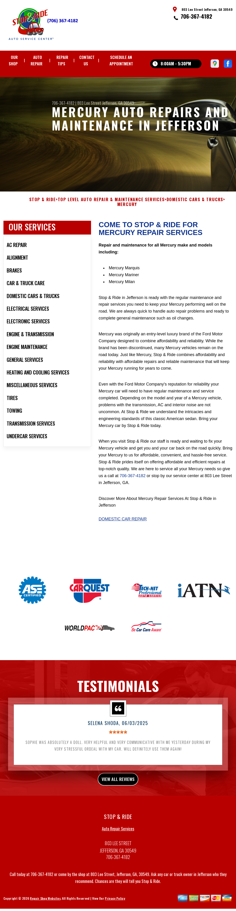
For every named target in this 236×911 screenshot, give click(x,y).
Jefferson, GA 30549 (118, 103)
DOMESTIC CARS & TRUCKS (195, 205)
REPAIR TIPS (62, 60)
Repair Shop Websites (45, 906)
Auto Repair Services (118, 837)
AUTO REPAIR (36, 60)
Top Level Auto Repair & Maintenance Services (111, 205)
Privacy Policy (115, 906)
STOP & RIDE (42, 205)
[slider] (118, 738)
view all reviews (118, 786)
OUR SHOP (13, 60)
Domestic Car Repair (123, 524)
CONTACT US (86, 60)
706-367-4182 (196, 16)
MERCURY (127, 209)
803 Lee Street (89, 103)
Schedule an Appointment (121, 60)
